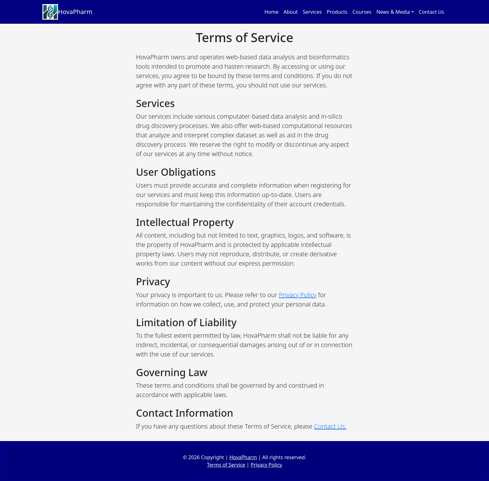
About (290, 11)
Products (337, 11)
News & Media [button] (393, 11)
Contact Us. (330, 426)
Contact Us (431, 11)
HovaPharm (67, 12)
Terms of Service (226, 464)
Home (271, 11)
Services (312, 11)
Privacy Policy (297, 295)
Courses (361, 11)
